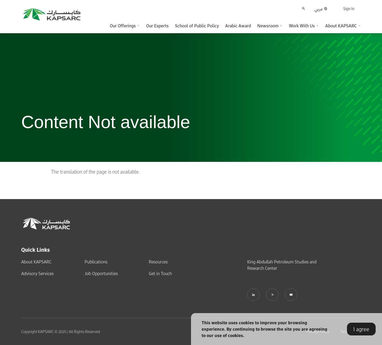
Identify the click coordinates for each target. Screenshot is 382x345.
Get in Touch (160, 273)
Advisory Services (37, 273)
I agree (361, 329)
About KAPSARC (36, 262)
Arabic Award (238, 26)
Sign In (348, 8)
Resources (158, 262)
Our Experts (157, 26)
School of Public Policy (197, 26)
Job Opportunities (101, 273)
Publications (96, 262)
